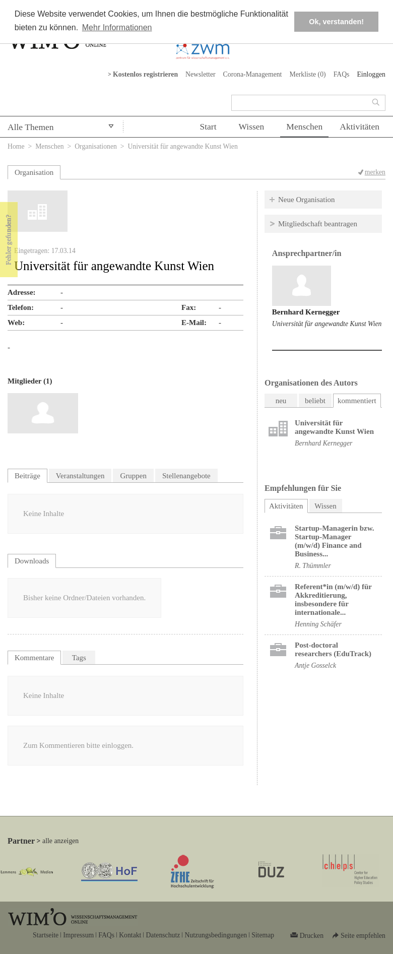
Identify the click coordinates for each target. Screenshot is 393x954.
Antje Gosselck (315, 665)
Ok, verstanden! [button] (336, 22)
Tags (79, 658)
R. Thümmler (313, 565)
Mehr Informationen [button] (117, 27)
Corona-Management (252, 74)
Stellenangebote (186, 476)
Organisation (34, 172)
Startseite (45, 935)
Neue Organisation (306, 200)
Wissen (252, 126)
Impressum (78, 935)
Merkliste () (307, 74)
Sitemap (262, 935)
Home (16, 146)
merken (375, 172)
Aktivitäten (359, 126)
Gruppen (133, 476)
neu (281, 401)
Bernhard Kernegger (306, 312)
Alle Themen (31, 127)
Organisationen (96, 146)
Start (208, 126)
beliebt (315, 401)
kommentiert (357, 401)
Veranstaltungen (80, 476)
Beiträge (27, 476)
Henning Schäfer (318, 624)
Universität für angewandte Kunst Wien (327, 324)
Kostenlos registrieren (145, 74)
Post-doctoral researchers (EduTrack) (333, 649)
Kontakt (130, 935)
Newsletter (200, 74)
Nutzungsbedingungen (215, 935)
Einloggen (371, 74)
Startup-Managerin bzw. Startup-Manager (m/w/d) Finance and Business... (334, 541)
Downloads (32, 561)
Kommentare (34, 658)
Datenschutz (163, 935)
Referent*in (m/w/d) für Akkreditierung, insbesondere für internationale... (333, 599)
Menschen (304, 126)
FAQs (342, 74)
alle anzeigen (60, 841)
